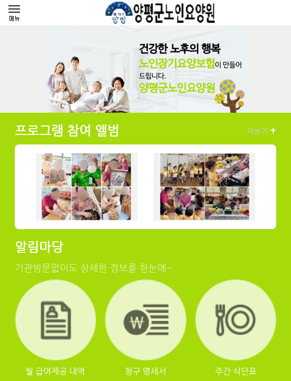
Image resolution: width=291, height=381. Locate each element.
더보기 (261, 130)
